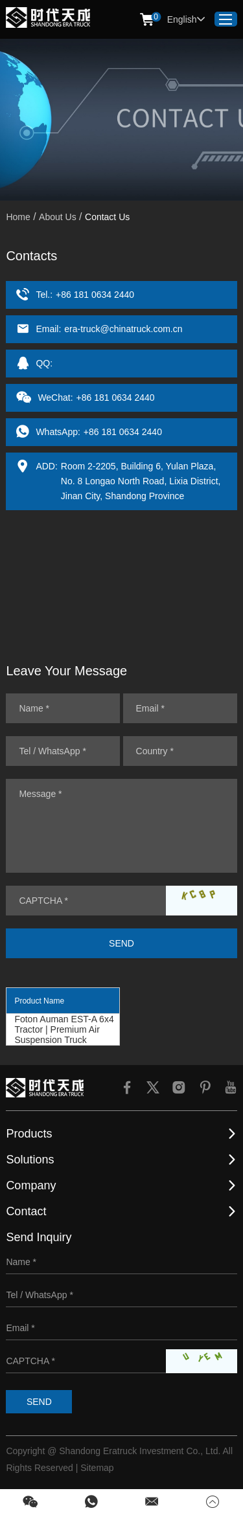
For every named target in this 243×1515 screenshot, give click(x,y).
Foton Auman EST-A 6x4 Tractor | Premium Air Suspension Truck (63, 1029)
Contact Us (107, 217)
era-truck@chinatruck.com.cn (123, 329)
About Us (57, 217)
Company (31, 1185)
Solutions (30, 1159)
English (186, 19)
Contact (26, 1211)
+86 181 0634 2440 (123, 432)
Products (29, 1133)
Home (18, 217)
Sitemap (96, 1468)
